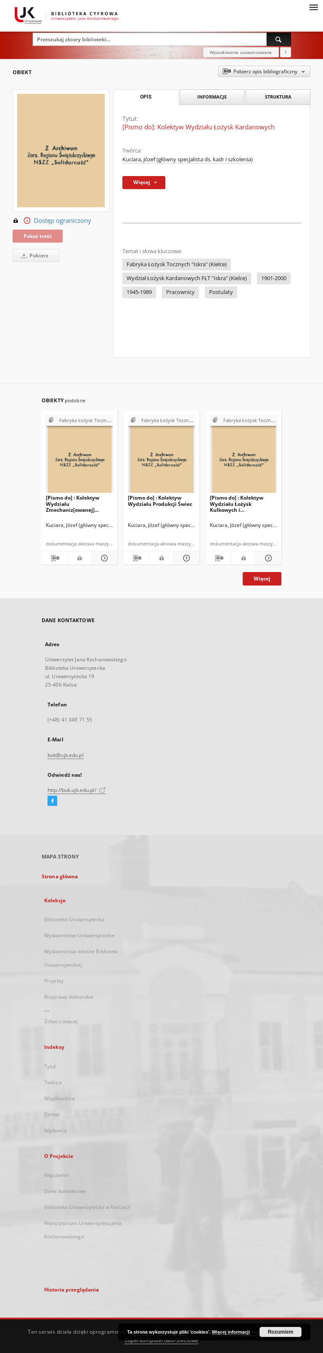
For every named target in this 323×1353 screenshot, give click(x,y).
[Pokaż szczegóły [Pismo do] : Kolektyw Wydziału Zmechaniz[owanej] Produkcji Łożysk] (103, 558)
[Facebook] (52, 801)
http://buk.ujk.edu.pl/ (77, 790)
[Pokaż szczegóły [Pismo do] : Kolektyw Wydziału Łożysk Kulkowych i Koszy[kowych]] (267, 558)
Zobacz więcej (61, 1021)
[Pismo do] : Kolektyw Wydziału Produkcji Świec (160, 500)
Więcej (262, 578)
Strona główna (60, 876)
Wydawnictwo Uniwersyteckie (79, 935)
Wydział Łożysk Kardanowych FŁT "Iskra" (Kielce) (187, 278)
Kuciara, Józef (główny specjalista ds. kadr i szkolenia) (187, 159)
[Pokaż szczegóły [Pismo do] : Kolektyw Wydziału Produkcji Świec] (185, 558)
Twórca (53, 1082)
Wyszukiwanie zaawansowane (241, 52)
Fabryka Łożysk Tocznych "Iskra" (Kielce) (177, 264)
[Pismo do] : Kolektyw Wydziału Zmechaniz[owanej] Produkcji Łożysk (72, 503)
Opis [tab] (145, 97)
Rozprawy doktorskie (68, 996)
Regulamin (56, 1175)
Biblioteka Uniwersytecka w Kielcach (87, 1207)
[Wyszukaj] (279, 39)
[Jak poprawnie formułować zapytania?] (285, 52)
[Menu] (313, 6)
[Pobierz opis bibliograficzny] (54, 558)
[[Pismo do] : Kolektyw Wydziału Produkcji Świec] (161, 456)
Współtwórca (59, 1098)
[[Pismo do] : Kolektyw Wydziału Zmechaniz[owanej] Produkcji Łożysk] (79, 456)
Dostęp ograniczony (52, 220)
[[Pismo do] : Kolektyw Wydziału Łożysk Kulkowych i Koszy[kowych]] (243, 456)
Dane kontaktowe (65, 1191)
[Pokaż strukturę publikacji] (79, 420)
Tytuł (50, 1066)
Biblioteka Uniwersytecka (74, 919)
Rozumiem (281, 1332)
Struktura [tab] (278, 97)
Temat (52, 1114)
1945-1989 (139, 292)
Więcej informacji (231, 1331)
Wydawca (55, 1130)
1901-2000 (273, 278)
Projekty (54, 980)
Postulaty (221, 292)
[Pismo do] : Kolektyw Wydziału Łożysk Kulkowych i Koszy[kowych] (236, 503)
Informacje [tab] (212, 97)
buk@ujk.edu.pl (66, 755)
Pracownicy (180, 292)
